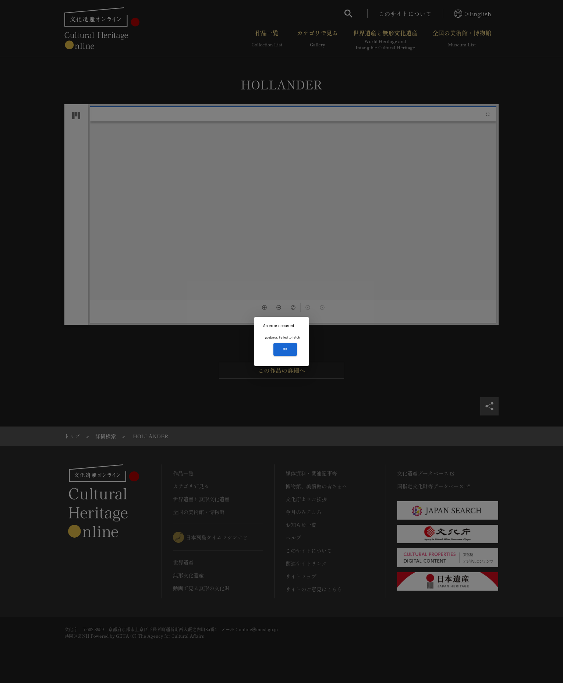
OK (285, 349)
